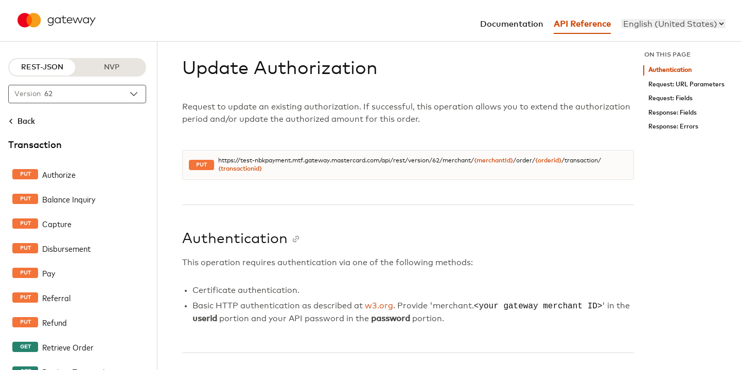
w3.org (379, 306)
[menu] (673, 23)
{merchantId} (493, 161)
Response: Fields (672, 112)
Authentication (670, 70)
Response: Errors (673, 126)
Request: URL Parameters (686, 84)
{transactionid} (240, 169)
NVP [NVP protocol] (111, 67)
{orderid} (548, 161)
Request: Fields (670, 98)
